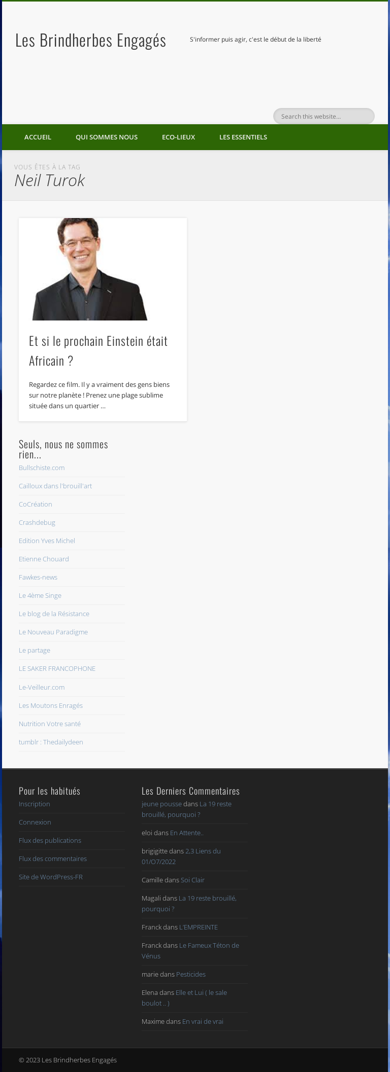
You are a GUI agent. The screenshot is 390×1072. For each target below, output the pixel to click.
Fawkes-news (38, 577)
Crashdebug (37, 522)
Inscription (34, 803)
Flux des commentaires (53, 858)
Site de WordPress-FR (51, 876)
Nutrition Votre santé (50, 723)
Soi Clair (193, 879)
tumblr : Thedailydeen (51, 741)
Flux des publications (50, 840)
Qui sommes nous (107, 136)
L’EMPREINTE (198, 927)
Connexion (35, 822)
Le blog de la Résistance (54, 613)
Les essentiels (243, 136)
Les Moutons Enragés (51, 705)
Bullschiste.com (41, 467)
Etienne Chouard (44, 558)
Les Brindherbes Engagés (91, 39)
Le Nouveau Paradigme (53, 631)
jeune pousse (162, 803)
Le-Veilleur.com (41, 687)
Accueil (37, 136)
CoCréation (35, 504)
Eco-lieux (178, 136)
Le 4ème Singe (40, 595)
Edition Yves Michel (47, 540)
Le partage (34, 650)
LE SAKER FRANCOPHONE (57, 668)
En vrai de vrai (202, 1021)
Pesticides (191, 974)
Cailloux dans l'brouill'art (55, 485)
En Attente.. (187, 832)
